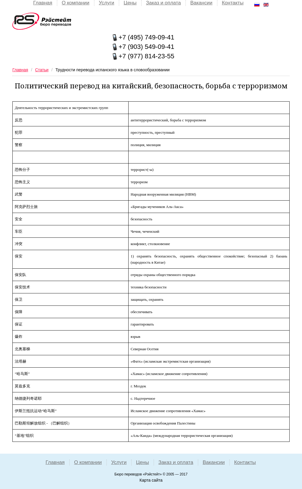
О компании (75, 3)
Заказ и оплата (163, 3)
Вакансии (201, 3)
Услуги (106, 3)
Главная (42, 3)
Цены (130, 3)
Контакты (232, 3)
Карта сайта (151, 480)
